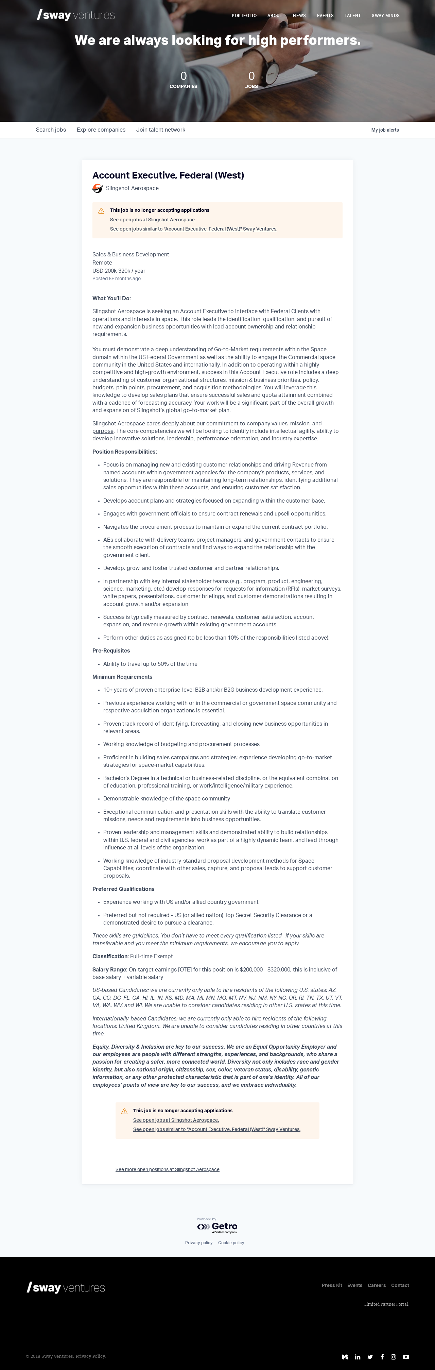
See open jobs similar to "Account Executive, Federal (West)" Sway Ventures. (193, 229)
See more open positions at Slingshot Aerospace (168, 1169)
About (274, 16)
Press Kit (332, 1285)
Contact (400, 1285)
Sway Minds (386, 16)
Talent (353, 16)
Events (325, 16)
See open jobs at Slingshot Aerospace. (153, 220)
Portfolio (244, 16)
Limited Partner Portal (386, 1305)
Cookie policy (231, 1243)
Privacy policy (199, 1243)
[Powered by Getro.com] (217, 1226)
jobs (51, 130)
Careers (377, 1285)
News (299, 16)
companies (101, 130)
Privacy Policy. (91, 1356)
